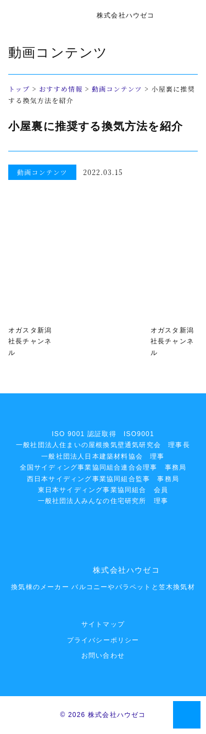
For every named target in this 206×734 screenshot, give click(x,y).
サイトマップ (103, 624)
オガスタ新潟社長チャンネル (30, 341)
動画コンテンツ (117, 88)
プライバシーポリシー (103, 640)
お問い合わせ (103, 655)
